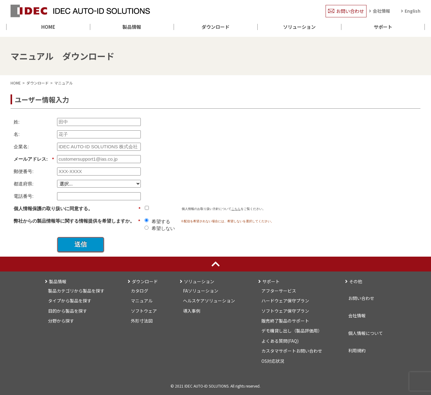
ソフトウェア (144, 311)
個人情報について (365, 333)
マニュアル (63, 82)
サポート (383, 27)
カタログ (139, 291)
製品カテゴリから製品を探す (76, 291)
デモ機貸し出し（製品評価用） (291, 331)
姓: (17, 121)
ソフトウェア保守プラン (285, 311)
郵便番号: (23, 171)
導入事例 (191, 311)
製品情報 (131, 27)
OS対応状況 (272, 361)
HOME (48, 27)
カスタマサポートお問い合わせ (291, 351)
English (412, 11)
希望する (161, 221)
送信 (80, 244)
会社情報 (381, 11)
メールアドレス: (34, 159)
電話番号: (23, 196)
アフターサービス (278, 291)
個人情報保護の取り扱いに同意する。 (77, 208)
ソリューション (299, 27)
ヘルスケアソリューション (209, 300)
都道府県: (23, 183)
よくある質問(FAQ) (280, 341)
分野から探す (61, 321)
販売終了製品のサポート (285, 321)
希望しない (163, 228)
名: (17, 134)
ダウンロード (215, 27)
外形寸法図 (142, 321)
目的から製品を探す (67, 311)
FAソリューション (200, 291)
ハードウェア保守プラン (285, 300)
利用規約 (357, 350)
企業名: (21, 146)
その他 (355, 281)
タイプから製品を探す (69, 300)
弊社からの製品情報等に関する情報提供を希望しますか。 (77, 221)
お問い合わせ (350, 11)
